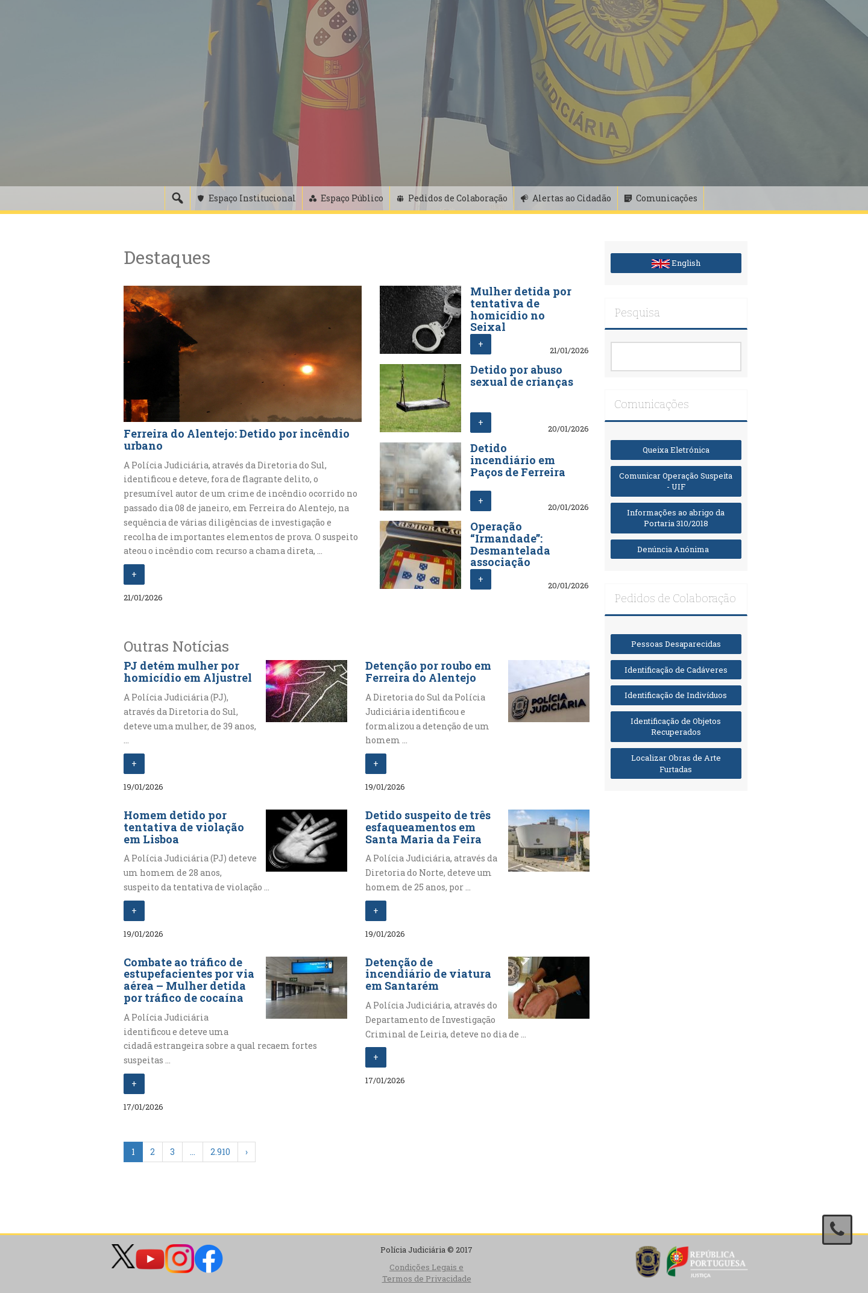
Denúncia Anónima (675, 549)
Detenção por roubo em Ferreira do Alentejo (428, 671)
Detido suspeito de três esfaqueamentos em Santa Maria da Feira (428, 827)
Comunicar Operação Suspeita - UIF (675, 481)
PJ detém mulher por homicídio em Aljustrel (188, 671)
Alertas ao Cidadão (571, 198)
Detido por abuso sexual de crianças (521, 375)
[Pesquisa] (177, 198)
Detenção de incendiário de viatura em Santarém (428, 974)
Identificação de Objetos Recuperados (676, 727)
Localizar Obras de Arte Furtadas (676, 763)
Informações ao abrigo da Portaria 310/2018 (676, 518)
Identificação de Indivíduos (675, 695)
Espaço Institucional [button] (252, 198)
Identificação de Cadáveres (676, 669)
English (676, 262)
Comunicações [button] (666, 198)
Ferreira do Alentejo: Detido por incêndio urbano (237, 439)
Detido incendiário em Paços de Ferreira (517, 460)
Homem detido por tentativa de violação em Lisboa (184, 827)
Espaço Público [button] (352, 198)
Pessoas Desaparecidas (676, 643)
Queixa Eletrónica (676, 449)
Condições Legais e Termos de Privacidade (426, 1273)
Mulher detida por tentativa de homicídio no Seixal (520, 309)
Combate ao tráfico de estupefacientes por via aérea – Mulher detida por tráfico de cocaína (189, 980)
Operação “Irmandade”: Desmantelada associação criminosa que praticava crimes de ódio (517, 562)
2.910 (220, 1151)
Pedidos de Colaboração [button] (458, 198)
